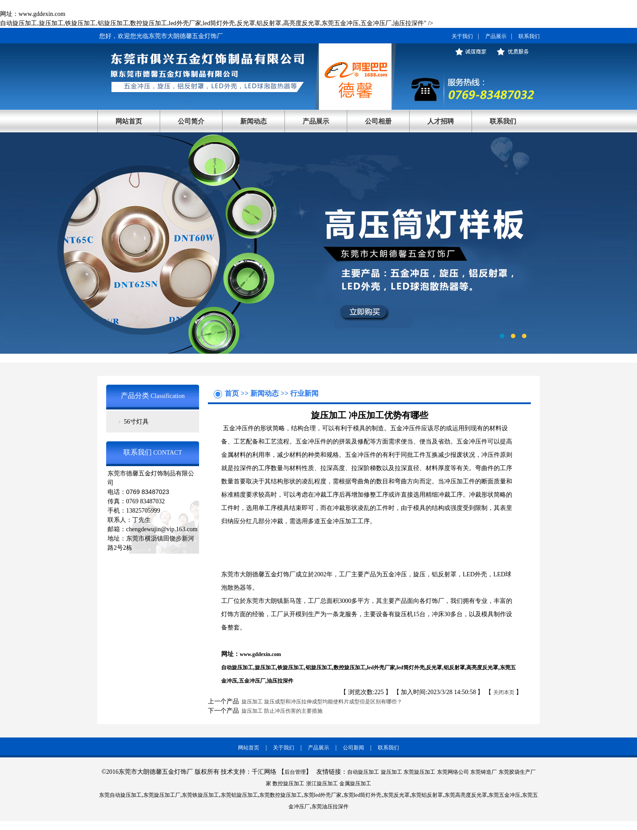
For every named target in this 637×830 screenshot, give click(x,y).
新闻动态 (253, 121)
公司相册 (378, 121)
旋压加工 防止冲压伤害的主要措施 (280, 711)
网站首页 (128, 121)
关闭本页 (503, 692)
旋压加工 (265, 667)
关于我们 (462, 36)
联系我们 (529, 36)
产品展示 (496, 36)
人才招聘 (440, 121)
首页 (233, 393)
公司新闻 (353, 748)
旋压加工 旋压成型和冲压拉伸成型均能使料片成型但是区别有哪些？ (320, 702)
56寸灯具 (136, 421)
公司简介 (191, 121)
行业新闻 (304, 393)
